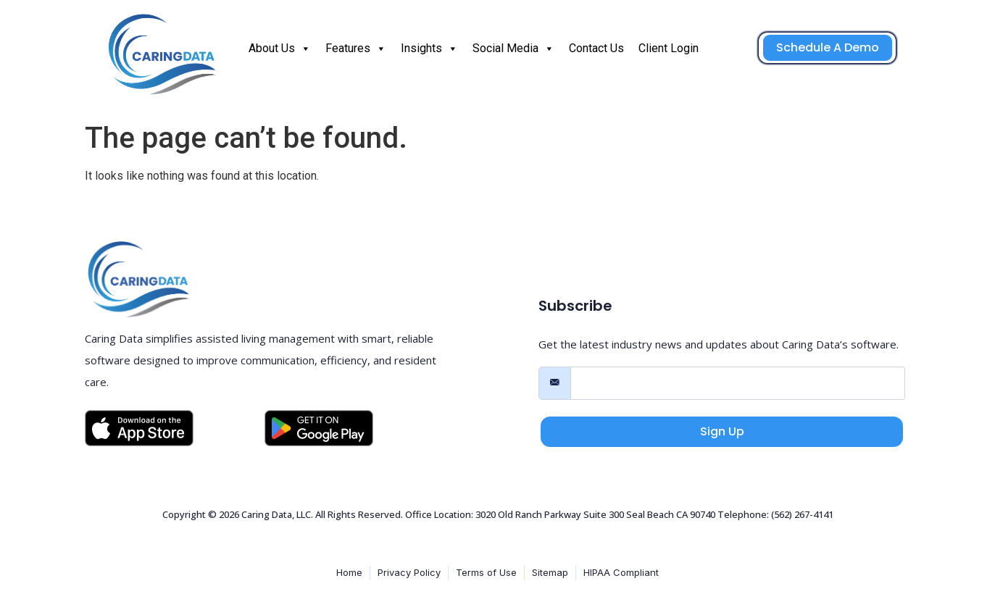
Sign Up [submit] (722, 431)
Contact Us (596, 48)
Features (355, 48)
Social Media (513, 48)
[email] (737, 383)
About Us (280, 48)
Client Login (668, 48)
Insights (429, 48)
